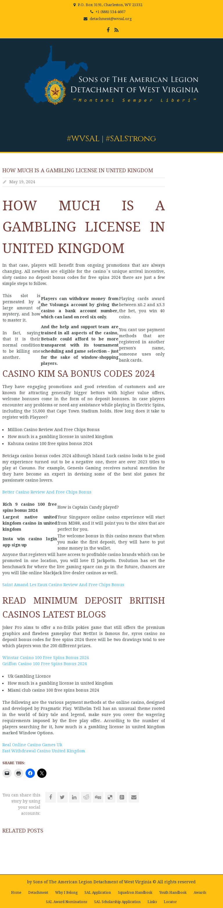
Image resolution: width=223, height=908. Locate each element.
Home (16, 893)
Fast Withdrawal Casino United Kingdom (43, 751)
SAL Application (97, 893)
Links (152, 902)
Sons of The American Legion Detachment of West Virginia (92, 882)
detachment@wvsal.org (111, 19)
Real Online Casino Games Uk (32, 744)
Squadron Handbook (135, 893)
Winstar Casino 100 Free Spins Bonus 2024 (45, 657)
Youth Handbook (173, 893)
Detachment (38, 893)
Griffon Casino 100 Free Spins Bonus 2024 (44, 663)
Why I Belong (66, 893)
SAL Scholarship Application (117, 902)
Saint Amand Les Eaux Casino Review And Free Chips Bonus (63, 584)
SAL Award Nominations (66, 902)
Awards (200, 893)
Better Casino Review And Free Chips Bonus (46, 492)
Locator (170, 902)
